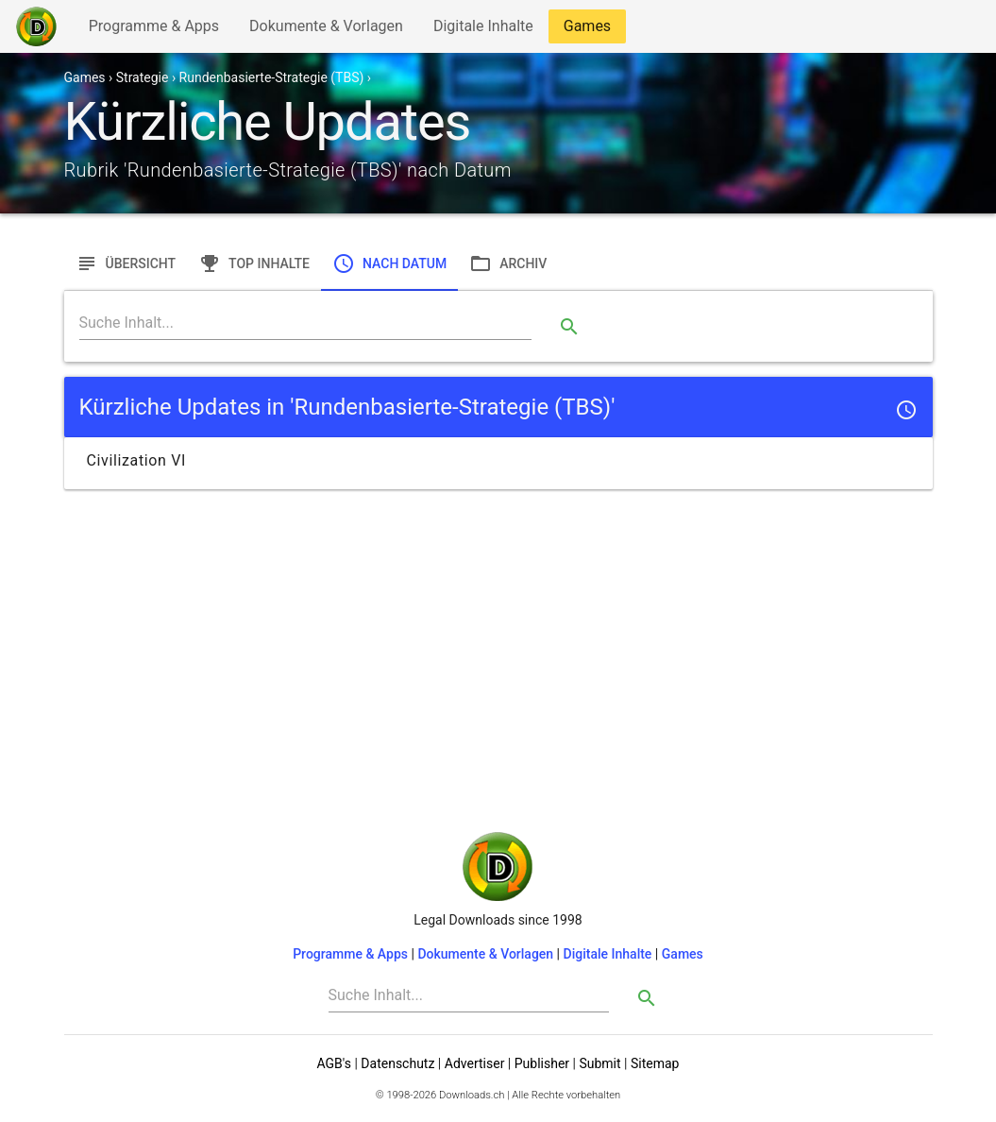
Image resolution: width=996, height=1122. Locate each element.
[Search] (305, 323)
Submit (599, 1063)
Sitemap (655, 1063)
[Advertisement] (498, 629)
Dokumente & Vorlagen (325, 29)
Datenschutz (397, 1063)
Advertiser (475, 1063)
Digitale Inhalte (482, 29)
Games (592, 29)
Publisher (542, 1063)
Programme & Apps (153, 29)
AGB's (334, 1063)
